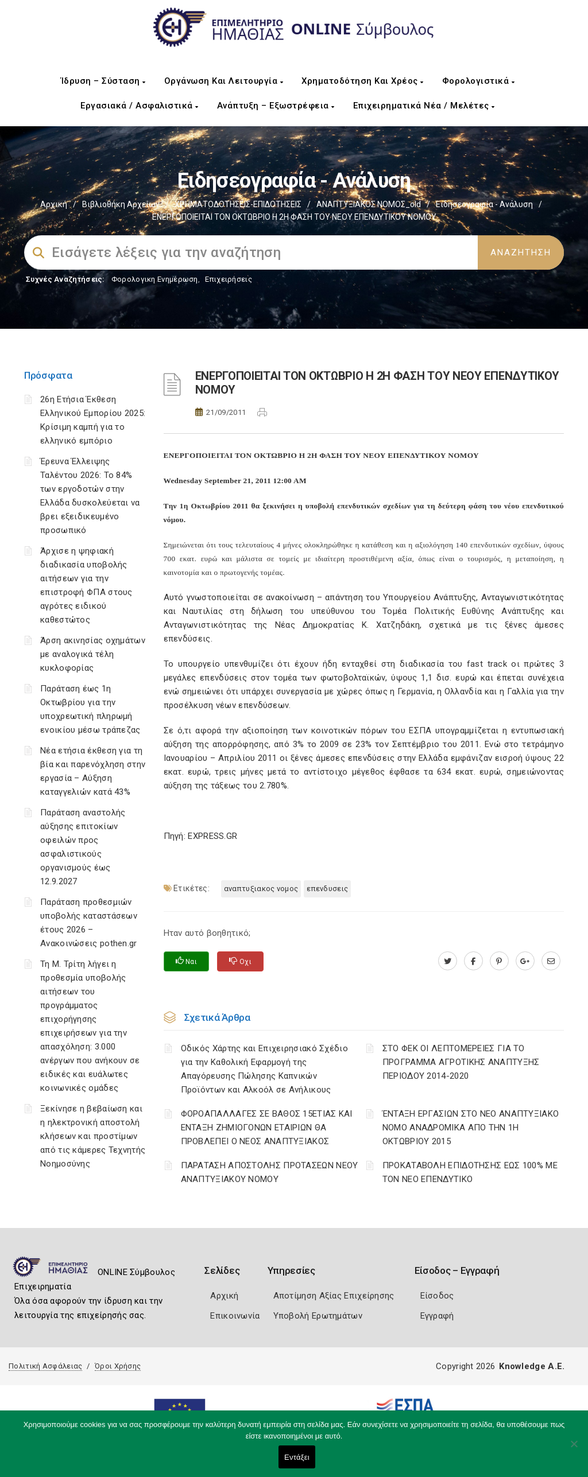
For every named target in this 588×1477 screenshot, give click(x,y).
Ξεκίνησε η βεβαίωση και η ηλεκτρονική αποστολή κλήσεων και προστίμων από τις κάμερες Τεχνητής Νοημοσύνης (92, 1136)
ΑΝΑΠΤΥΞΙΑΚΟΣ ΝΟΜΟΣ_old (368, 204)
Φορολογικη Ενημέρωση (154, 279)
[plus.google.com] (525, 961)
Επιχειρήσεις (228, 279)
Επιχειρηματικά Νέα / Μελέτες (424, 105)
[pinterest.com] (499, 961)
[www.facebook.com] (473, 961)
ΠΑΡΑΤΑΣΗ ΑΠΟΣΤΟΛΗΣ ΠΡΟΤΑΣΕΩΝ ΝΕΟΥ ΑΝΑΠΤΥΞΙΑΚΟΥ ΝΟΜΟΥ (269, 1172)
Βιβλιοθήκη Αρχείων (121, 204)
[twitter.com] (448, 961)
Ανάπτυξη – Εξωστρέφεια (276, 105)
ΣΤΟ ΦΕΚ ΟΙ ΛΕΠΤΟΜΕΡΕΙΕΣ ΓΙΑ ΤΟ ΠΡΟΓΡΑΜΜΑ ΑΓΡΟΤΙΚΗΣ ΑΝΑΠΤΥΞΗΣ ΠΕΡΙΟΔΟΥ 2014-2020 (461, 1062)
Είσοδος (437, 1296)
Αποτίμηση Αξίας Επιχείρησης (333, 1296)
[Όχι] (573, 1449)
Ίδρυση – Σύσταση (103, 81)
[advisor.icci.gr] (551, 961)
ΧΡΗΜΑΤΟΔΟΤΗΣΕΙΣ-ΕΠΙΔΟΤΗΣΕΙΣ (238, 204)
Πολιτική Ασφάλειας (45, 1366)
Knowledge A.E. (531, 1366)
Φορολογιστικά (478, 81)
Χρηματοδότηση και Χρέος (362, 81)
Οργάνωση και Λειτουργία (224, 81)
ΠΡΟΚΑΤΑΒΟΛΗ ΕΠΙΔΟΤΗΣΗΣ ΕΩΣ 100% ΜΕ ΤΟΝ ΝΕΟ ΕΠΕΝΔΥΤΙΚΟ (470, 1172)
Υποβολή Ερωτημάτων (317, 1316)
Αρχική (53, 204)
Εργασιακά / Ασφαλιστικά (139, 105)
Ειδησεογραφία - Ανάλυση (484, 204)
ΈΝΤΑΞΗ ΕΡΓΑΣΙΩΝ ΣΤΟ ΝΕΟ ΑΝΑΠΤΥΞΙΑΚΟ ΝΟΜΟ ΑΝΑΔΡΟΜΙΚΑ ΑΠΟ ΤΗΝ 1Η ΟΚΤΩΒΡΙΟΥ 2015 (470, 1127)
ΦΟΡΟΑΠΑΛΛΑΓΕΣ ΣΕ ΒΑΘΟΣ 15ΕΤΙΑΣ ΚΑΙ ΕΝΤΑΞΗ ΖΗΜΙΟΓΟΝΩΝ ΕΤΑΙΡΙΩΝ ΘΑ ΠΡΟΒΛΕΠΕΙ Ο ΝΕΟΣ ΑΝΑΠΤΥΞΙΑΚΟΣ (267, 1127)
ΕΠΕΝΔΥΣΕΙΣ (327, 888)
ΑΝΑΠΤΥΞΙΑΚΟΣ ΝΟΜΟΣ (261, 888)
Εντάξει (297, 1457)
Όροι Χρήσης (118, 1366)
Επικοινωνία (235, 1316)
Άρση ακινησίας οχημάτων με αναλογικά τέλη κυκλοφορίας (92, 654)
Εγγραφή (437, 1316)
